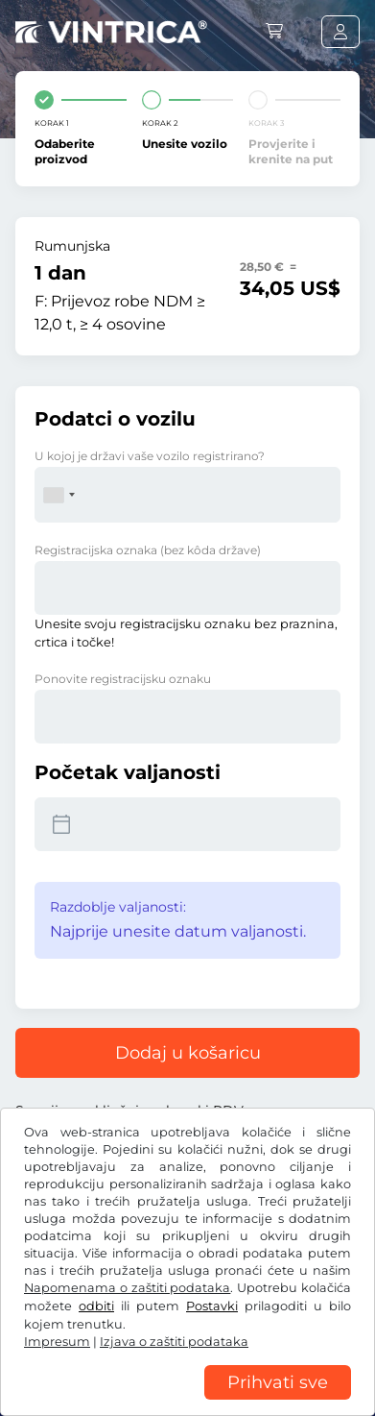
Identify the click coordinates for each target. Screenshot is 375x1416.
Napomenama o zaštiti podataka (127, 1288)
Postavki (212, 1306)
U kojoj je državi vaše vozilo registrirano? (150, 456)
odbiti (96, 1306)
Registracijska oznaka (148, 550)
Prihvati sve (277, 1382)
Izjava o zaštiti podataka (174, 1341)
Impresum (57, 1341)
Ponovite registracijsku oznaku (123, 678)
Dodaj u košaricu (188, 1052)
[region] (187, 1401)
